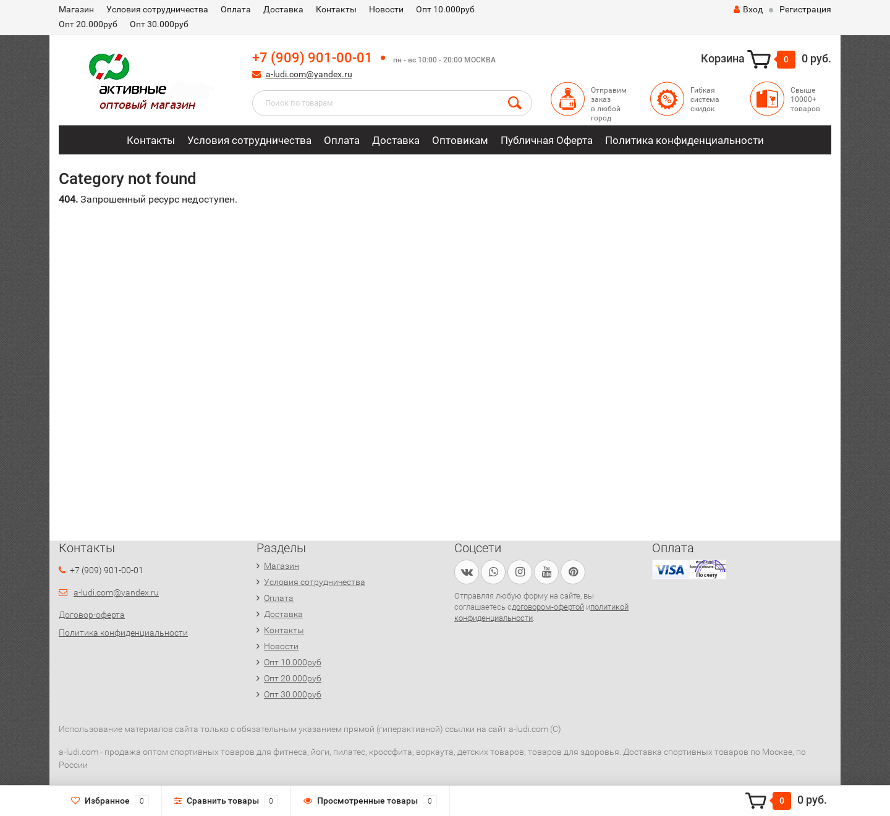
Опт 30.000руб (159, 24)
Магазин (76, 9)
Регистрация (805, 9)
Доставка (283, 9)
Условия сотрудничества (157, 9)
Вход (748, 9)
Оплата (236, 9)
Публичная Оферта (547, 140)
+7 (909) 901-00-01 (312, 57)
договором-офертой (548, 607)
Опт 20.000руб (88, 24)
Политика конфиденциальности (684, 140)
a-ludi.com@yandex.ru (309, 74)
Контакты (336, 9)
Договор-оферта (92, 615)
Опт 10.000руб (445, 9)
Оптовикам (460, 140)
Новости (386, 9)
